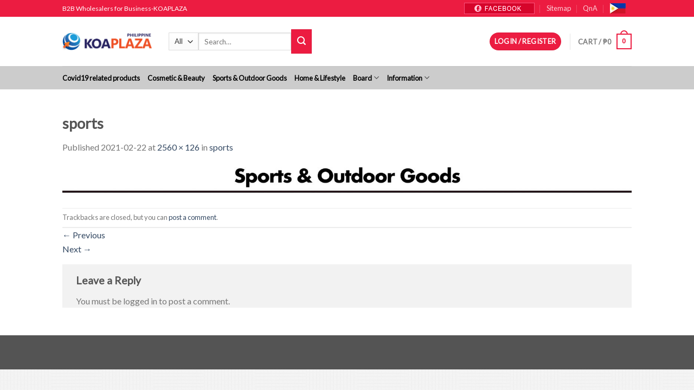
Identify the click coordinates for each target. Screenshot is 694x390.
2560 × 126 (178, 147)
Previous (83, 235)
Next (77, 249)
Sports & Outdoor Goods (250, 78)
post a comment (192, 217)
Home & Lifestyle (319, 78)
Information (408, 78)
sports (221, 147)
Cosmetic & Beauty (176, 78)
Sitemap (559, 8)
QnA (590, 8)
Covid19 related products (101, 78)
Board (366, 78)
